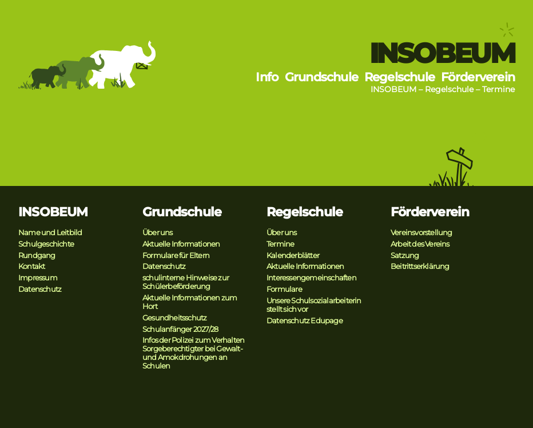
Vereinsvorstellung (421, 232)
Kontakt (31, 266)
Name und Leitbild (50, 232)
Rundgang (36, 255)
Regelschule (399, 77)
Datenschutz (39, 289)
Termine (498, 89)
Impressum (37, 278)
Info (267, 77)
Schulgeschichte (46, 244)
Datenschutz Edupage (304, 320)
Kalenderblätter (292, 255)
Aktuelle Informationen (181, 244)
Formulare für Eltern (175, 255)
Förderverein (478, 77)
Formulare (284, 289)
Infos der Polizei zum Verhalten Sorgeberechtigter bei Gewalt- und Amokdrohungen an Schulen (193, 353)
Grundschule (321, 77)
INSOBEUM (442, 53)
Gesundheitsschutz (174, 318)
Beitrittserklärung (420, 266)
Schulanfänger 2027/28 (180, 329)
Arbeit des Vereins (420, 244)
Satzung (405, 255)
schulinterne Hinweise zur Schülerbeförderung (185, 282)
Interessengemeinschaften (311, 278)
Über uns (157, 232)
